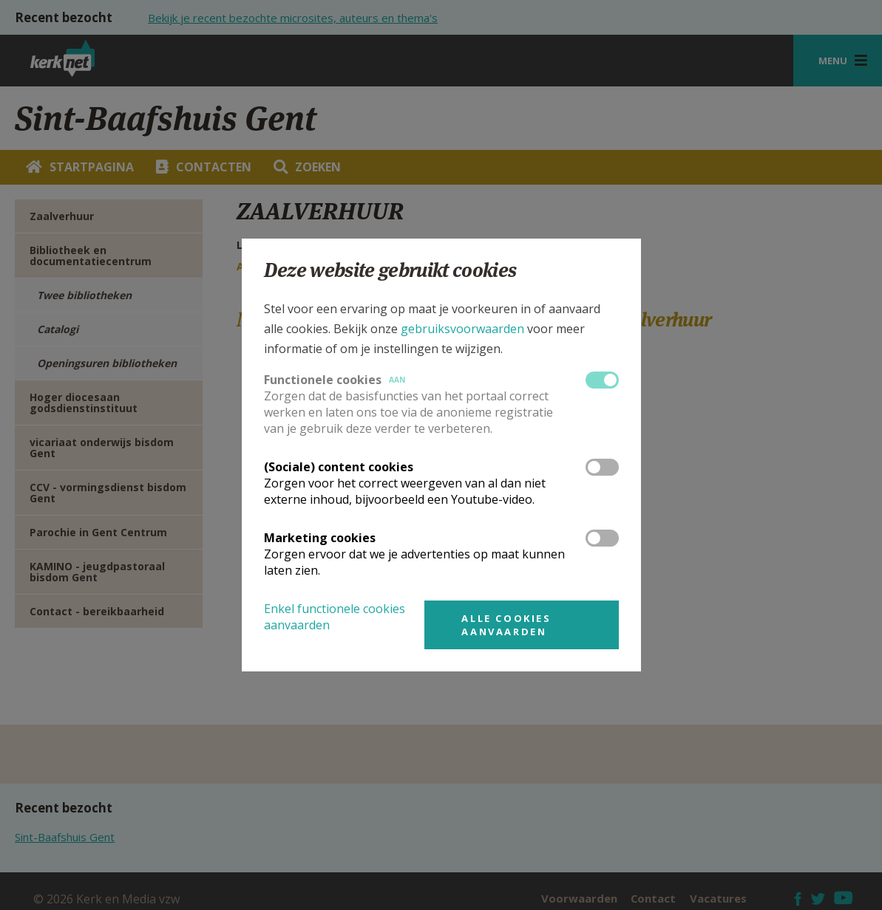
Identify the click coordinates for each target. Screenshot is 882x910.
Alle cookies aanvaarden (506, 625)
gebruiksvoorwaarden (462, 329)
